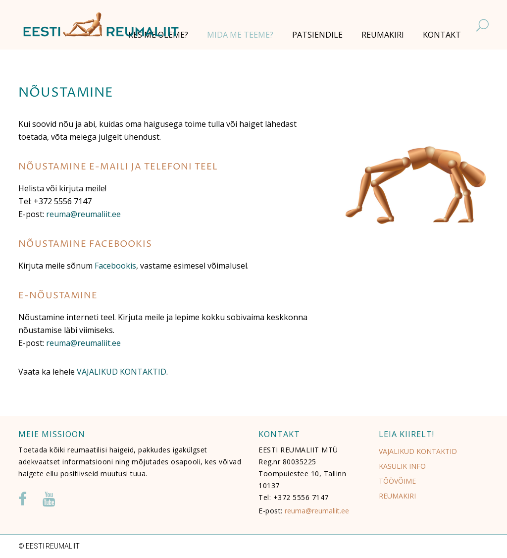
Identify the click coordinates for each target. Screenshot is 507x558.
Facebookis (115, 265)
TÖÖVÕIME (397, 481)
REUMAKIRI (397, 496)
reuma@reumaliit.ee (83, 214)
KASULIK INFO (402, 466)
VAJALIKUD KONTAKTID (121, 371)
